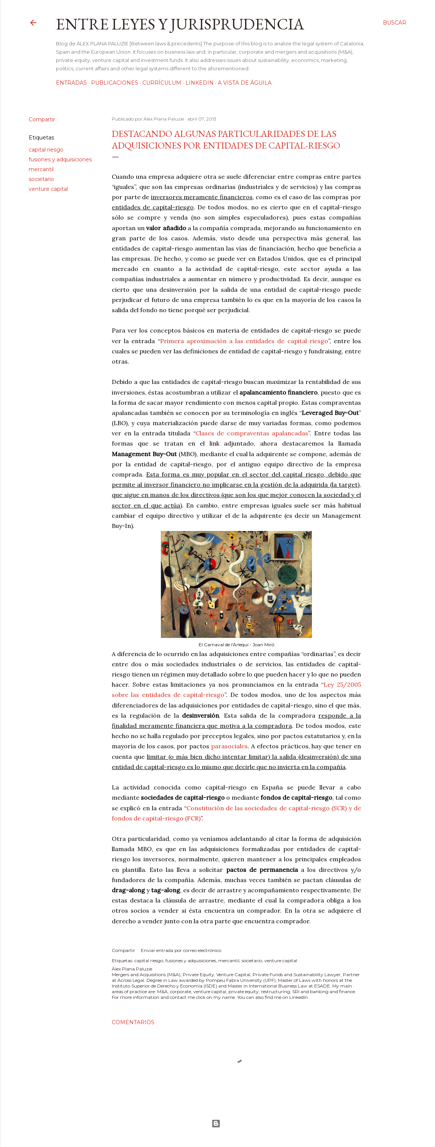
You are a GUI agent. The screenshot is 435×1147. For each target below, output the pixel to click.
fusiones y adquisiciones (60, 159)
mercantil (41, 169)
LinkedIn (199, 82)
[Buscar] (394, 23)
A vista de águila (244, 82)
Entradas (71, 82)
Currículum (161, 82)
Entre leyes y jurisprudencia (180, 24)
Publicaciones (114, 82)
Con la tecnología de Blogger (216, 1123)
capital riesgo (46, 149)
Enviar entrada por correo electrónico (181, 950)
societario (41, 179)
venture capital (48, 189)
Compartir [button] (42, 119)
